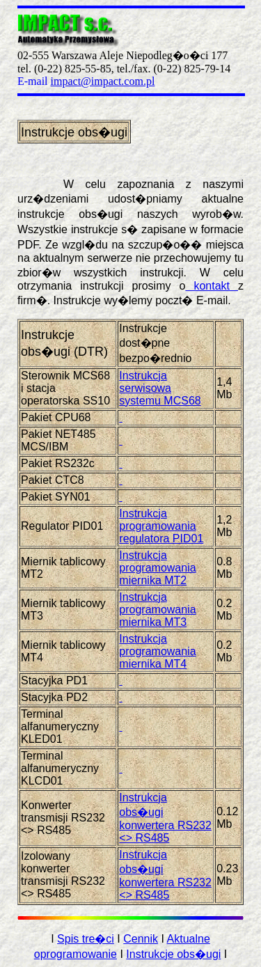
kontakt (211, 286)
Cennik (140, 939)
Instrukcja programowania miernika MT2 (157, 567)
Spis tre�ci (85, 939)
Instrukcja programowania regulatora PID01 (161, 526)
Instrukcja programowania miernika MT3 (157, 609)
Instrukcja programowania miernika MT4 (157, 651)
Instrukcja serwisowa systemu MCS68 (159, 388)
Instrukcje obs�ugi (173, 954)
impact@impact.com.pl (103, 81)
